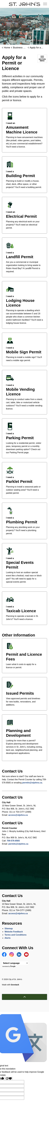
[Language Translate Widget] (15, 963)
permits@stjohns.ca (32, 783)
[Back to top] (24, 997)
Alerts (7, 938)
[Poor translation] (9, 1078)
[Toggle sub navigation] (42, 59)
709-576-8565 (13, 841)
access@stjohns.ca (18, 815)
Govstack (15, 985)
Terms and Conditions (16, 935)
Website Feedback (14, 932)
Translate (9, 967)
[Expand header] (45, 4)
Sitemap (9, 928)
